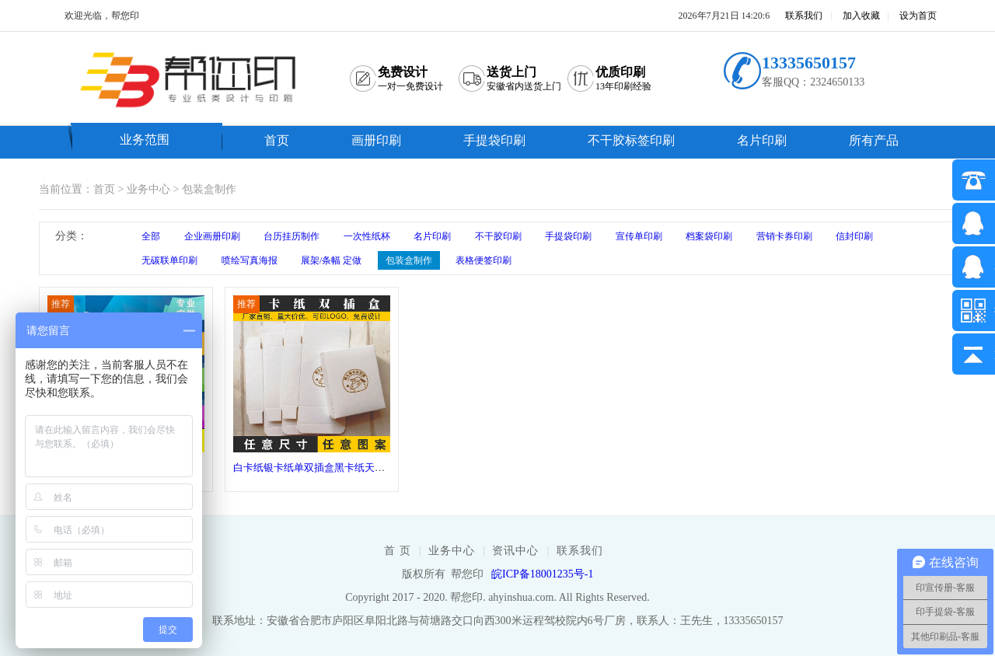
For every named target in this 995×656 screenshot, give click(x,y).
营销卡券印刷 (784, 236)
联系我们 (803, 15)
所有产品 (874, 140)
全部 (150, 236)
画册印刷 (376, 140)
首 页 (397, 551)
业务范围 (144, 139)
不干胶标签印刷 (631, 140)
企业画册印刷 (212, 236)
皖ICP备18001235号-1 (542, 574)
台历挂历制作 (291, 236)
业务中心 (148, 189)
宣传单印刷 (639, 236)
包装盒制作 (209, 189)
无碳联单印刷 (169, 260)
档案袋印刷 (709, 236)
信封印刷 (854, 236)
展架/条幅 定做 (331, 260)
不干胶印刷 (498, 236)
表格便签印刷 (483, 260)
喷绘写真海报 (250, 260)
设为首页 (918, 15)
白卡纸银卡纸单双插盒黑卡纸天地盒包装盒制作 (339, 467)
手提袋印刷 (494, 140)
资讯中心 (515, 551)
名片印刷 (762, 140)
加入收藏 (861, 15)
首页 (276, 140)
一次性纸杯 (367, 236)
